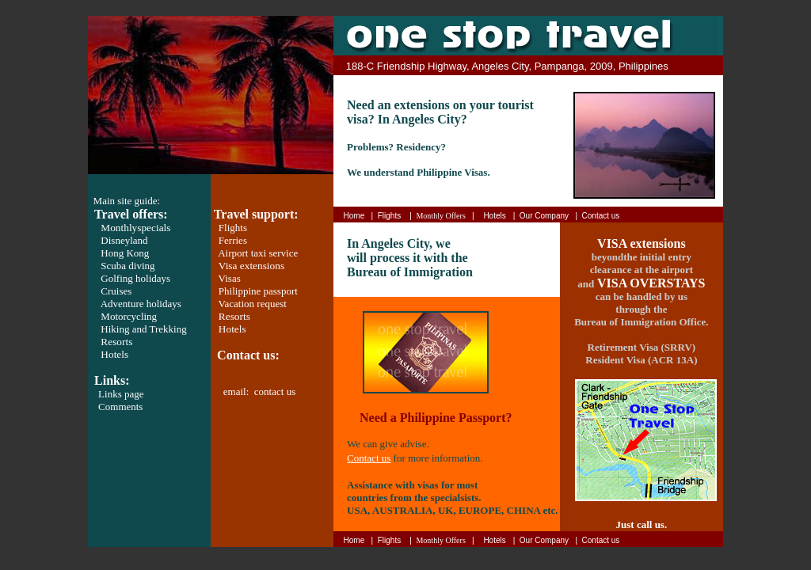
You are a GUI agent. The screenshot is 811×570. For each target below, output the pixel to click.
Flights (233, 228)
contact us (274, 391)
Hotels (114, 354)
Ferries (233, 240)
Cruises (116, 291)
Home (354, 215)
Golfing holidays (135, 278)
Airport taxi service (258, 253)
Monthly (135, 228)
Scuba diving (127, 266)
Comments (120, 406)
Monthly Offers (440, 215)
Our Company (544, 215)
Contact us (601, 215)
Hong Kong (125, 253)
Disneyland (124, 240)
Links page (120, 394)
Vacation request (253, 304)
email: (238, 391)
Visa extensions (251, 266)
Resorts (116, 342)
